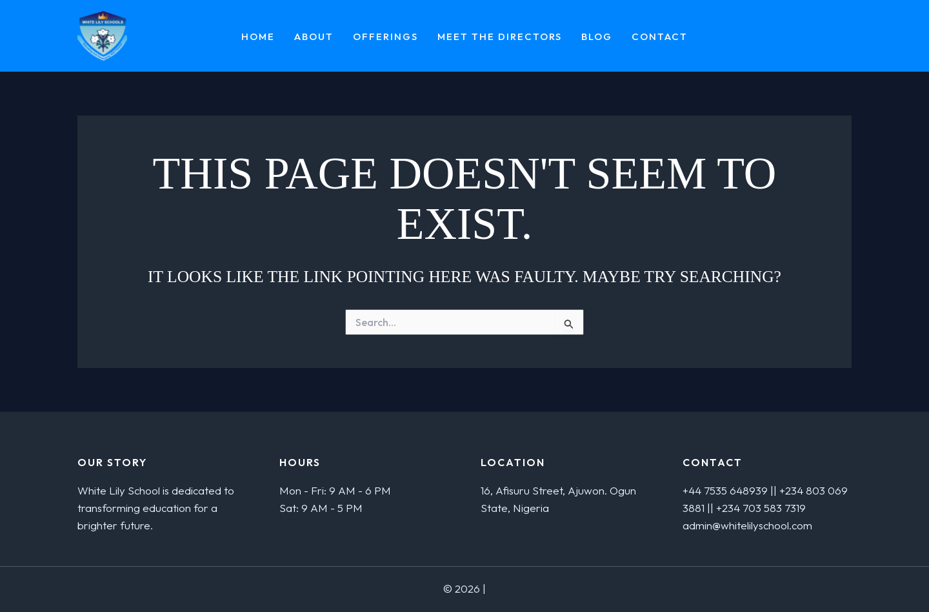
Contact (660, 37)
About (314, 37)
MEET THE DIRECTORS (499, 37)
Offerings (385, 37)
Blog (596, 37)
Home (258, 37)
